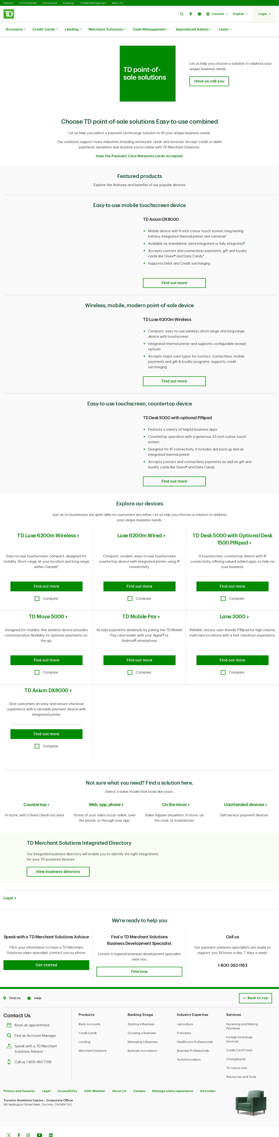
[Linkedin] (51, 1120)
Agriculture (185, 1009)
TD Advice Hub (236, 1052)
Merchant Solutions (107, 29)
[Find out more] (174, 271)
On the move (174, 793)
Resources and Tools (241, 1061)
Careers (139, 1075)
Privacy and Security (19, 1075)
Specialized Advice (194, 29)
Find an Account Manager (32, 1020)
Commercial (49, 3)
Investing (68, 3)
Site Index (207, 1075)
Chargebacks (236, 1043)
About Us (119, 1075)
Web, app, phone (105, 793)
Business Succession (142, 1035)
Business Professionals (193, 1035)
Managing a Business (143, 1026)
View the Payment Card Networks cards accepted (139, 144)
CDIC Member (94, 1075)
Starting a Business (141, 1009)
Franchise (184, 1017)
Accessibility (67, 1075)
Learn (225, 29)
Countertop (34, 793)
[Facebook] (19, 1120)
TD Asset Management (93, 3)
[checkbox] (46, 587)
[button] (182, 14)
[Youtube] (39, 1120)
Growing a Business (142, 1017)
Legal (8, 883)
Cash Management (151, 29)
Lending (73, 29)
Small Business (28, 3)
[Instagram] (28, 1120)
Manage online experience (172, 1075)
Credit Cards (45, 29)
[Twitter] (9, 1120)
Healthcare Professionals (195, 1026)
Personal (8, 3)
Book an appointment (29, 1010)
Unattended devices (244, 793)
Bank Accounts (89, 1009)
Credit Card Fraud (239, 1035)
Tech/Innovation (189, 1044)
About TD (117, 3)
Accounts (16, 29)
